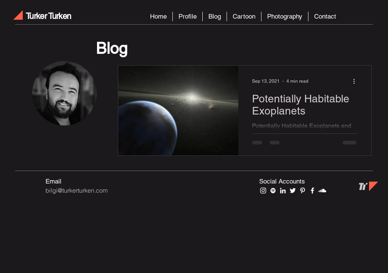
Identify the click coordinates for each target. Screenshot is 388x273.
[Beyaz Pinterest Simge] (303, 191)
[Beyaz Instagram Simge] (263, 191)
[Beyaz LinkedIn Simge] (283, 191)
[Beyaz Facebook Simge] (312, 191)
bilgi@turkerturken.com (76, 190)
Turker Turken (48, 16)
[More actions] (356, 81)
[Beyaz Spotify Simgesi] (273, 191)
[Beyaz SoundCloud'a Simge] (322, 191)
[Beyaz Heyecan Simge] (293, 191)
